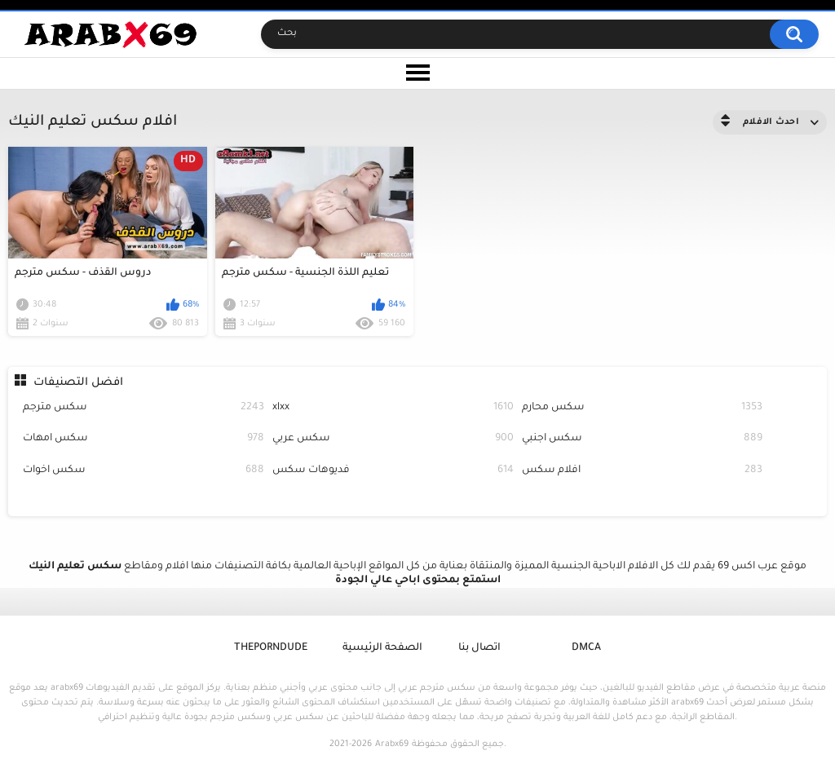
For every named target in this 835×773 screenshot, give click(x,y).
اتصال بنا (479, 648)
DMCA (586, 648)
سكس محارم (642, 408)
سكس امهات (143, 439)
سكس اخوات (143, 471)
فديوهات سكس (393, 471)
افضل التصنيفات (78, 383)
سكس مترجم (143, 408)
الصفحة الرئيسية (382, 648)
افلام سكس (642, 471)
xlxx (393, 408)
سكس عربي (393, 439)
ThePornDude (270, 648)
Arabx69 (392, 744)
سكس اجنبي (642, 439)
